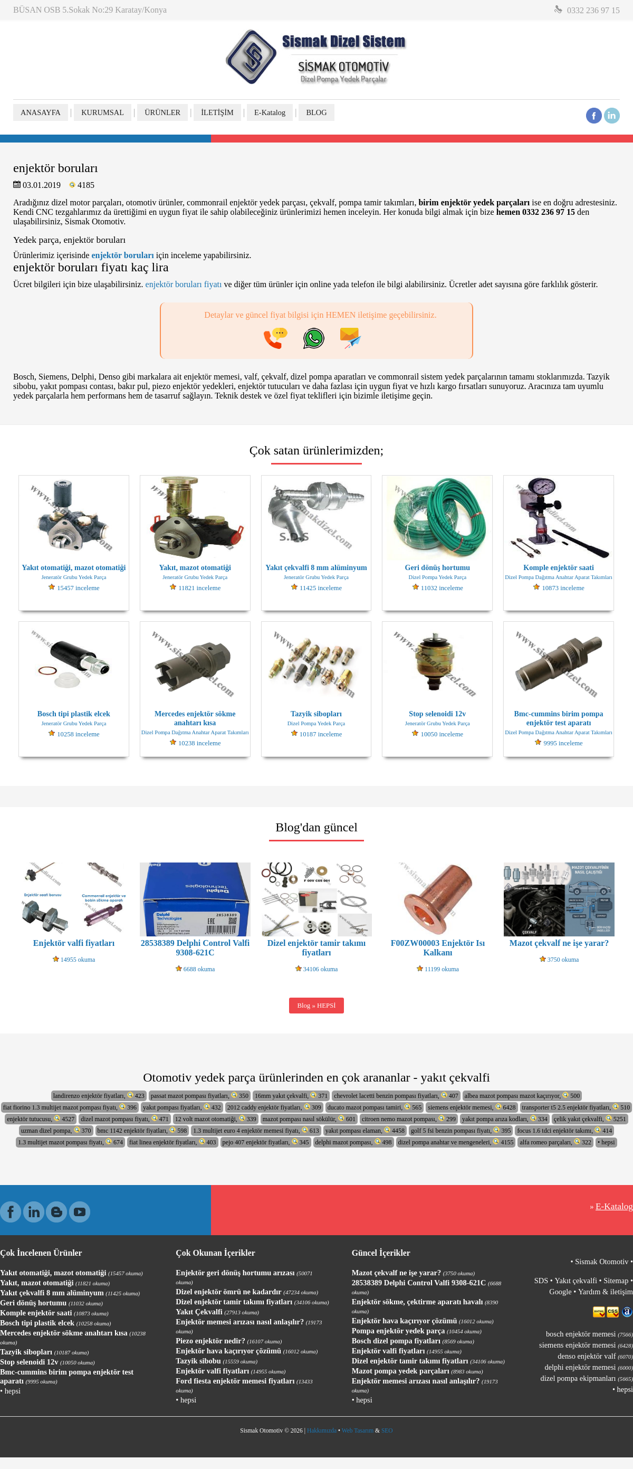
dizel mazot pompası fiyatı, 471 (125, 1119)
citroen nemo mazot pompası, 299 (409, 1119)
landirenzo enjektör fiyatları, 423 (99, 1096)
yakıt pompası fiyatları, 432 (182, 1107)
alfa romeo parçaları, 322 (555, 1142)
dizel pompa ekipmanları (587, 1378)
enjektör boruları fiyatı (184, 284)
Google (560, 1291)
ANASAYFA (41, 112)
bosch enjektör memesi (589, 1334)
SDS (541, 1280)
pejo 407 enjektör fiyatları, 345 (266, 1142)
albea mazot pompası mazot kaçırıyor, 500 (522, 1096)
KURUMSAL (102, 112)
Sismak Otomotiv (601, 1261)
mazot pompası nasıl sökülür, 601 (309, 1119)
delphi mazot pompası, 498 (353, 1142)
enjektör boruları (122, 255)
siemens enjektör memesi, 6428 (471, 1107)
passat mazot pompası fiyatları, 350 (199, 1096)
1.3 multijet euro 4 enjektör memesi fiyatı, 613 (256, 1130)
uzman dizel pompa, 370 (56, 1130)
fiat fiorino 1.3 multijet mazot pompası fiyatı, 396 (70, 1107)
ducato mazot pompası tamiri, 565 (375, 1107)
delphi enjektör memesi (589, 1367)
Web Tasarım (357, 1430)
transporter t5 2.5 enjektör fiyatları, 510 (576, 1107)
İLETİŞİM (217, 112)
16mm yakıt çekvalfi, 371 (291, 1096)
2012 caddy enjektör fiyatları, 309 (274, 1107)
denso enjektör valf (595, 1356)
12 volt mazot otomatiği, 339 (215, 1119)
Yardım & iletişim (605, 1291)
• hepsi (606, 1142)
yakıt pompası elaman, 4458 (365, 1130)
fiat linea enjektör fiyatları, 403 (172, 1142)
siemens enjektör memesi (586, 1345)
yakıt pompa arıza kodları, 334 (505, 1119)
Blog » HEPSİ (316, 1005)
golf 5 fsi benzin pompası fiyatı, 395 (461, 1130)
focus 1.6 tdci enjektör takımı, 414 (564, 1130)
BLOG (316, 112)
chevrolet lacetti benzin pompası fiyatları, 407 (396, 1096)
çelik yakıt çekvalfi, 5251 (590, 1119)
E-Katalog (269, 112)
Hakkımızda (322, 1430)
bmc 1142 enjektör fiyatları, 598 (142, 1130)
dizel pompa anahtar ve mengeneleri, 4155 (456, 1142)
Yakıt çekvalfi (575, 1280)
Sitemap (615, 1280)
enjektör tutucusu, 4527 (40, 1119)
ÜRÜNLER (162, 112)
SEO (387, 1430)
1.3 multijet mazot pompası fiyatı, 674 (70, 1142)
